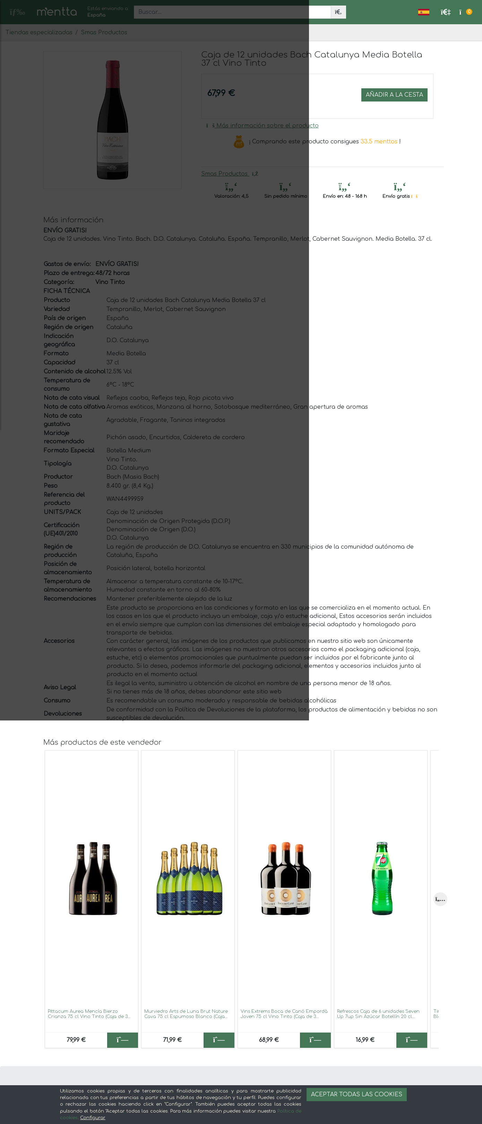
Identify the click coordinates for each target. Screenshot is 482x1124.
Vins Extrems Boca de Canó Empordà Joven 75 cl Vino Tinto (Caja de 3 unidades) (284, 1017)
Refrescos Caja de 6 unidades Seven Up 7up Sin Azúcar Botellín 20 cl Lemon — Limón (378, 1017)
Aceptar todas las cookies (356, 1094)
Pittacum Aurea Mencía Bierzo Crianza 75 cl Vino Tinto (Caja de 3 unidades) (88, 1017)
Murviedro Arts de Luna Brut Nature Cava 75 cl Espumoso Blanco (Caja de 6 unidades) (186, 1017)
